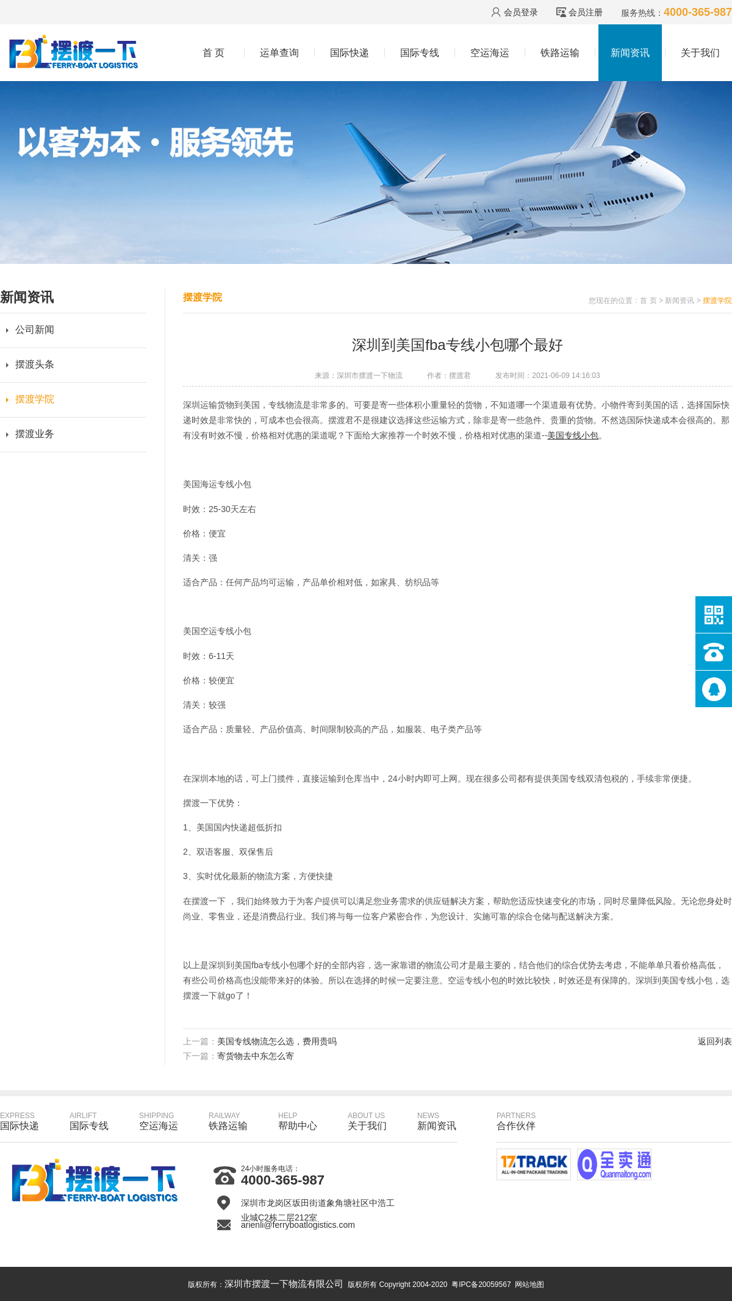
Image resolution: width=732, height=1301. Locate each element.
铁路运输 (560, 53)
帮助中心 (297, 1121)
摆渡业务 (34, 434)
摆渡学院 (34, 399)
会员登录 (521, 12)
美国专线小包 (572, 435)
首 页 (213, 53)
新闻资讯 (630, 53)
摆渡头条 (34, 364)
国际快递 (349, 53)
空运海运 (489, 53)
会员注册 (586, 12)
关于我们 (700, 53)
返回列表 (715, 1041)
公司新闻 (34, 329)
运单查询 (279, 53)
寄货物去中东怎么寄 (255, 1056)
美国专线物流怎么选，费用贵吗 (277, 1041)
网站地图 (529, 1284)
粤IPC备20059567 (481, 1284)
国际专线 (419, 53)
